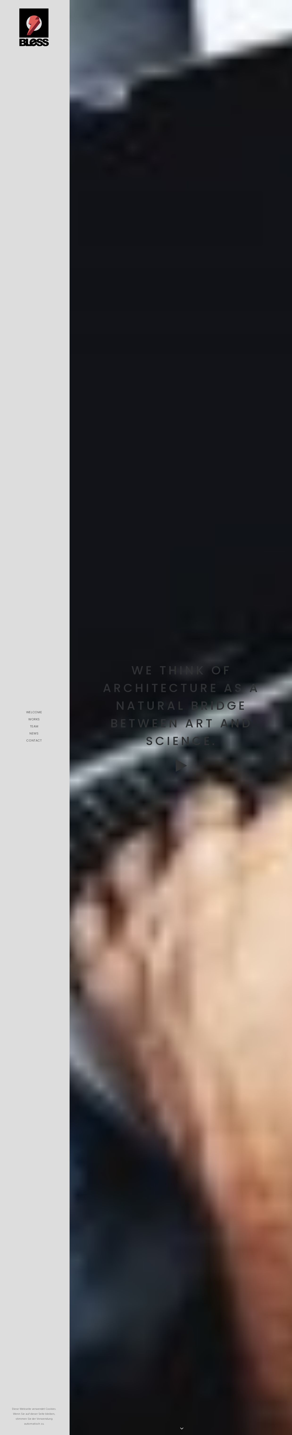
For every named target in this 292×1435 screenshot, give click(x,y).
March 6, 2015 (160, 1163)
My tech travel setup (181, 1007)
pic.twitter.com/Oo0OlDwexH (133, 1146)
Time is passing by (181, 974)
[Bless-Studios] (34, 27)
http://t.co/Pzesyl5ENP (184, 1136)
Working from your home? (181, 1040)
